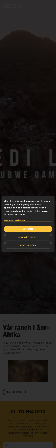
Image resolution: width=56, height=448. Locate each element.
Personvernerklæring (14, 220)
